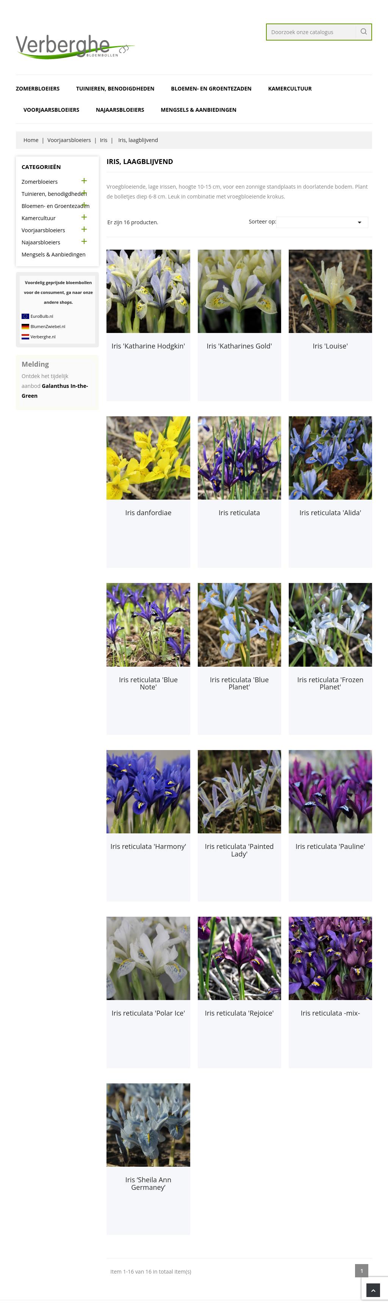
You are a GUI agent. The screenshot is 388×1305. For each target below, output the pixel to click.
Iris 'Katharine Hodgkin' (148, 345)
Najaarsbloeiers (120, 109)
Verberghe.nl (43, 336)
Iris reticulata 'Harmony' (148, 846)
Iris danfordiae (148, 512)
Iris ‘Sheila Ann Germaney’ (148, 1183)
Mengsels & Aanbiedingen (198, 109)
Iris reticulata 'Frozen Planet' (330, 683)
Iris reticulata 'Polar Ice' (148, 1012)
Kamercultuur (290, 88)
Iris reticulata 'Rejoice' (239, 1012)
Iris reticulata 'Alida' (330, 512)
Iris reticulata (239, 512)
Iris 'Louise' (330, 345)
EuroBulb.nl (42, 316)
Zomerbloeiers (37, 88)
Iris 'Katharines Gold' (239, 345)
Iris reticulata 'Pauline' (330, 846)
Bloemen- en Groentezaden (211, 88)
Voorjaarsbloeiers (51, 109)
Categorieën (41, 166)
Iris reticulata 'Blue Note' (148, 683)
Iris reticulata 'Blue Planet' (239, 683)
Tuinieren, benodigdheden (115, 88)
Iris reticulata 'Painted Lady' (239, 850)
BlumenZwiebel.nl (48, 326)
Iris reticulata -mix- (330, 1012)
